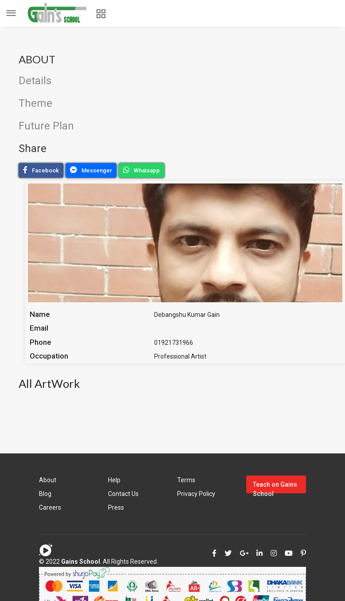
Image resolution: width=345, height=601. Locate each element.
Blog (45, 493)
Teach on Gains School (275, 487)
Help (114, 480)
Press (116, 507)
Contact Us (123, 493)
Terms (186, 480)
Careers (50, 507)
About (47, 480)
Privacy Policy (196, 493)
